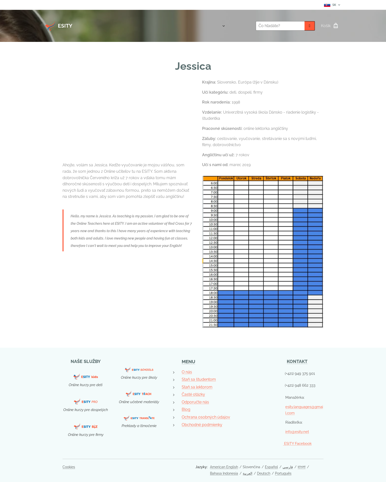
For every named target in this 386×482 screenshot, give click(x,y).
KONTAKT (297, 361)
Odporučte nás (195, 401)
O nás (187, 371)
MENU (188, 361)
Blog (186, 409)
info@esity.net (297, 431)
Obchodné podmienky (202, 424)
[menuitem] (223, 26)
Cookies (69, 467)
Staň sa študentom (199, 379)
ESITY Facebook (297, 443)
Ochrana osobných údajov (206, 417)
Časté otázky (193, 394)
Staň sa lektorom (197, 386)
